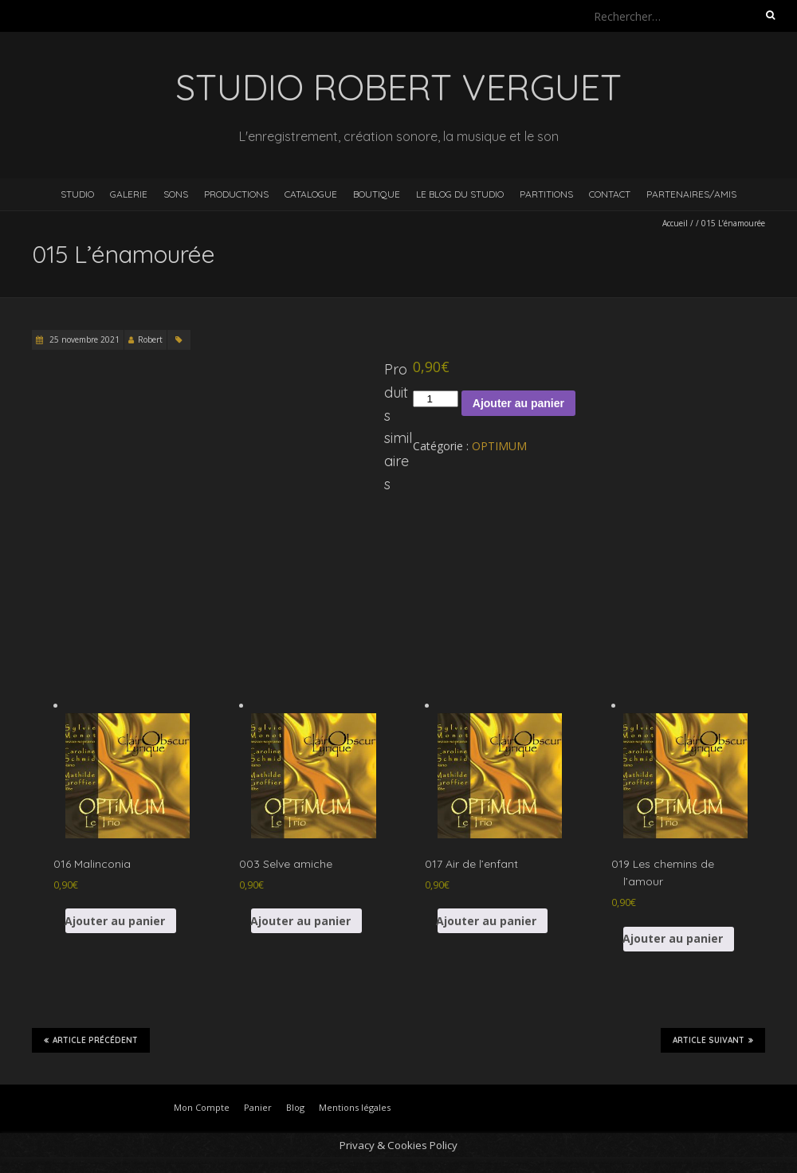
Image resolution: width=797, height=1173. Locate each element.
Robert (150, 339)
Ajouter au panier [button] (115, 920)
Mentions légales (355, 1107)
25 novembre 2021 (83, 339)
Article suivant (713, 1040)
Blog (295, 1107)
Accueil (675, 223)
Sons (175, 194)
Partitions (546, 194)
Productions (236, 194)
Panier (258, 1107)
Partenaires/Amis (691, 194)
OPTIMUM (499, 445)
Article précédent (91, 1040)
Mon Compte (202, 1107)
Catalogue (311, 194)
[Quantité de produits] (435, 398)
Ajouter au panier (518, 403)
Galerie (128, 194)
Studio (77, 194)
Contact (609, 194)
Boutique (376, 194)
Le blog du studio (460, 194)
